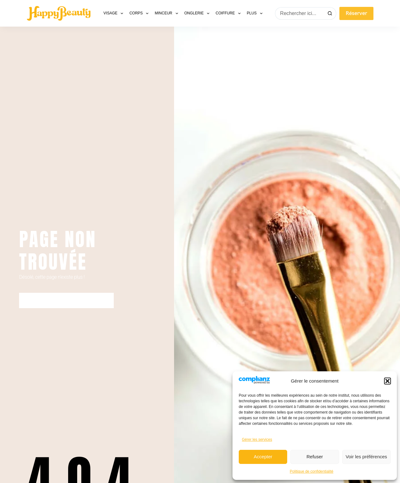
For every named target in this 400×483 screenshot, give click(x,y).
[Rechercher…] (299, 13)
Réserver (356, 13)
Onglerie (198, 13)
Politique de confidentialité (311, 471)
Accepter (263, 456)
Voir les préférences (366, 456)
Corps (140, 13)
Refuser (315, 456)
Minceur (167, 13)
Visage (114, 13)
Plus (256, 13)
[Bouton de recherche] (330, 13)
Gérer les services (257, 439)
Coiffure (229, 13)
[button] (387, 381)
